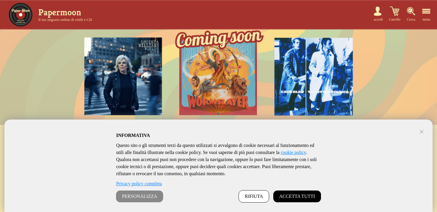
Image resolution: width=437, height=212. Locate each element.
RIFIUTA (254, 196)
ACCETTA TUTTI (297, 196)
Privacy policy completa (139, 183)
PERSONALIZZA (139, 196)
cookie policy (293, 152)
